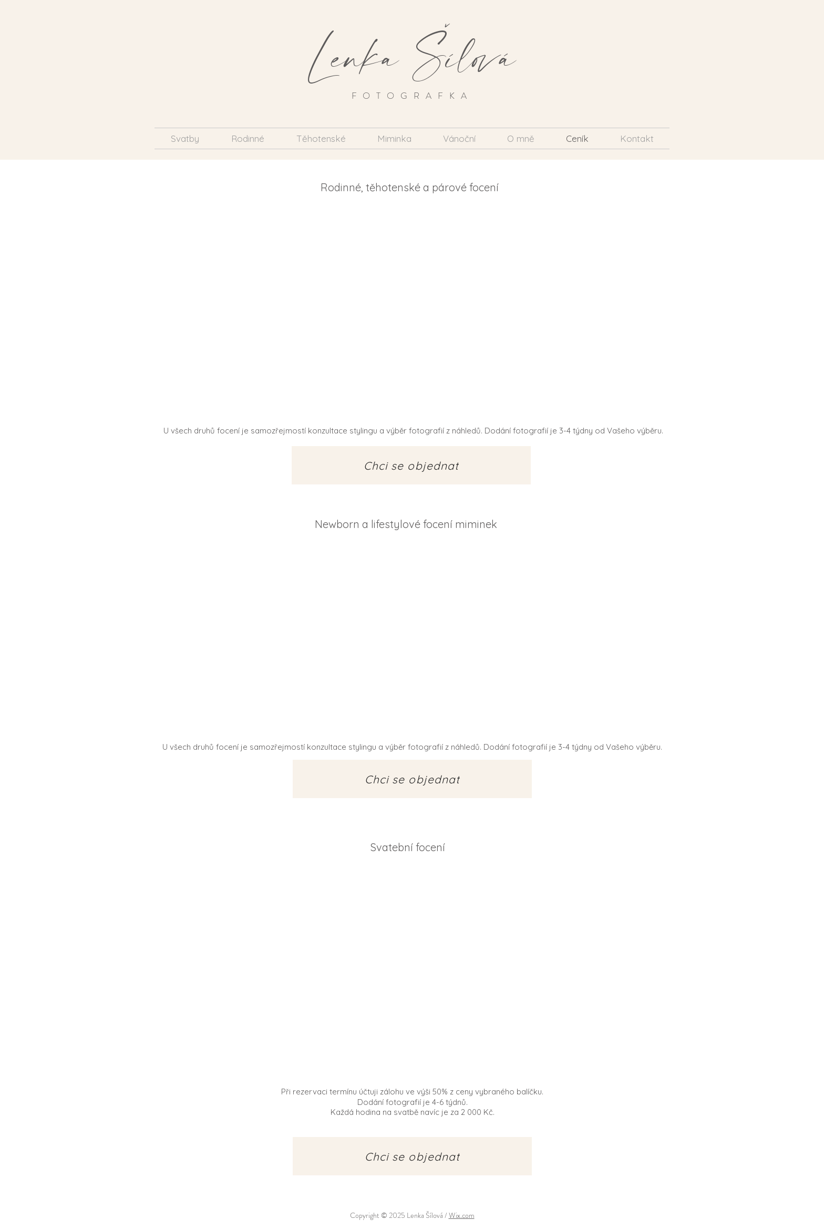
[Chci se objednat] (411, 465)
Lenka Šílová (412, 55)
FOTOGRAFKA (412, 95)
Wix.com (462, 1215)
